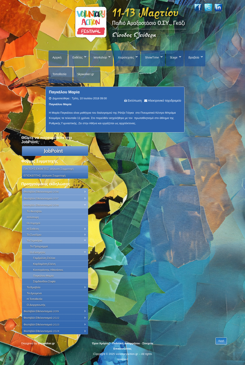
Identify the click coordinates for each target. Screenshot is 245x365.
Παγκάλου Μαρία (64, 92)
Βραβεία (193, 57)
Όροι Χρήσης (101, 343)
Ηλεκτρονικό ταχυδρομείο (164, 100)
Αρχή (221, 340)
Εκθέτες (78, 57)
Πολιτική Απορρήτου (126, 343)
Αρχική (57, 57)
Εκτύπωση (134, 100)
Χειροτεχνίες (126, 57)
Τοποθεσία (59, 74)
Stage (174, 57)
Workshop (100, 57)
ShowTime (152, 57)
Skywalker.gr (85, 74)
